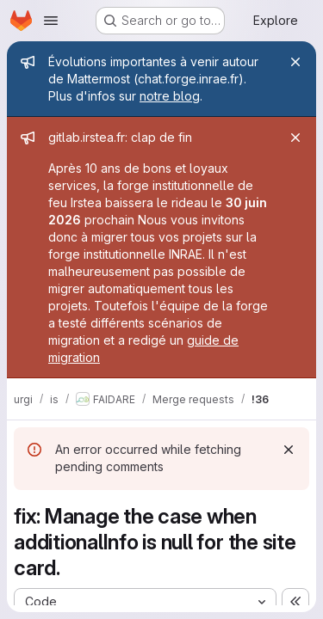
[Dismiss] (288, 449)
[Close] (295, 62)
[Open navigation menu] (51, 20)
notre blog (170, 96)
